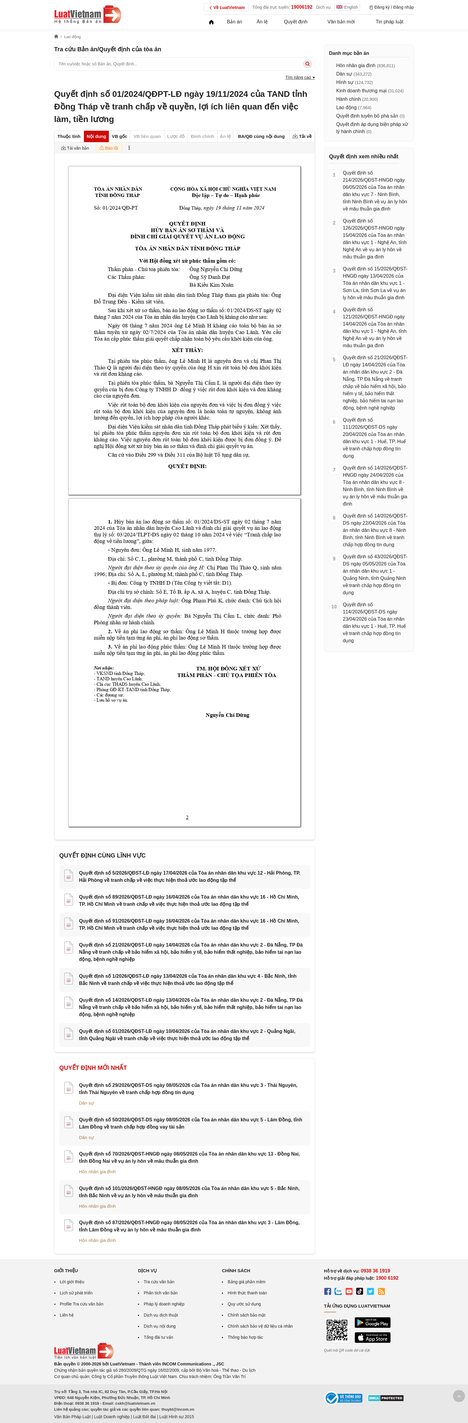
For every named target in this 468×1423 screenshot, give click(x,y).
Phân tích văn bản (160, 1292)
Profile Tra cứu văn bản (81, 1304)
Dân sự (86, 1102)
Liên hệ (67, 1315)
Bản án (234, 21)
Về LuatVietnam (226, 8)
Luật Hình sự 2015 (176, 1416)
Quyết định (295, 21)
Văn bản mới (341, 21)
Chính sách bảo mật (246, 1315)
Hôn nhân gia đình (97, 1171)
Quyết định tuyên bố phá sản (367, 115)
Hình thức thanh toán (247, 1292)
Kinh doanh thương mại (361, 90)
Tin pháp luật (389, 21)
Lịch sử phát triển (76, 1292)
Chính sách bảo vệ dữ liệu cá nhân (260, 1326)
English (347, 7)
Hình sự (344, 82)
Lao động (346, 107)
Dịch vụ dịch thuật (161, 1315)
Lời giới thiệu (72, 1281)
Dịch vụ (323, 7)
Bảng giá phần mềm (246, 1281)
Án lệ (262, 21)
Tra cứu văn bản (159, 1281)
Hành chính (348, 99)
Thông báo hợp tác (245, 1337)
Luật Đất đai (144, 1416)
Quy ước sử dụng (244, 1304)
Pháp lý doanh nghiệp (164, 1304)
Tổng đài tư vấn (158, 1337)
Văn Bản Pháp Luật (72, 1416)
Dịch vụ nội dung (160, 1326)
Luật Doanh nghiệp (112, 1416)
